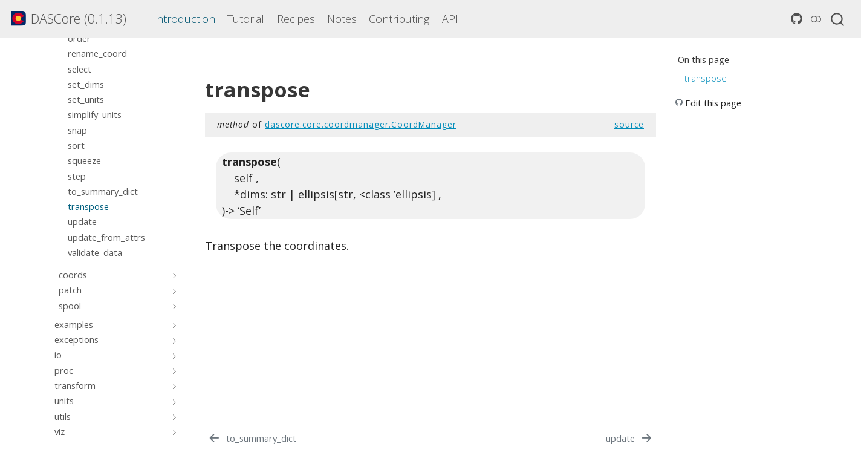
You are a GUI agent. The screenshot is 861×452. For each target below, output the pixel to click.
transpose (705, 78)
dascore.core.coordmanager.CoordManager (360, 124)
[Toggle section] (172, 274)
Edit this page (713, 103)
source (629, 124)
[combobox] (838, 19)
